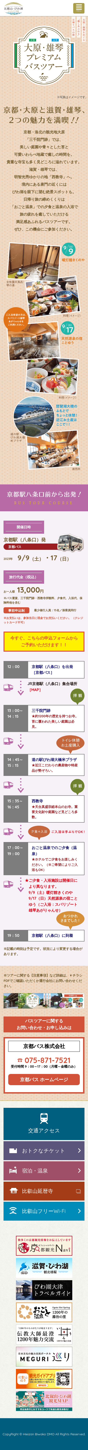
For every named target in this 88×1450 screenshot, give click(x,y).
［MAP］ (35, 689)
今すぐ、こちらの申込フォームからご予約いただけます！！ (44, 641)
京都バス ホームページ (44, 1079)
